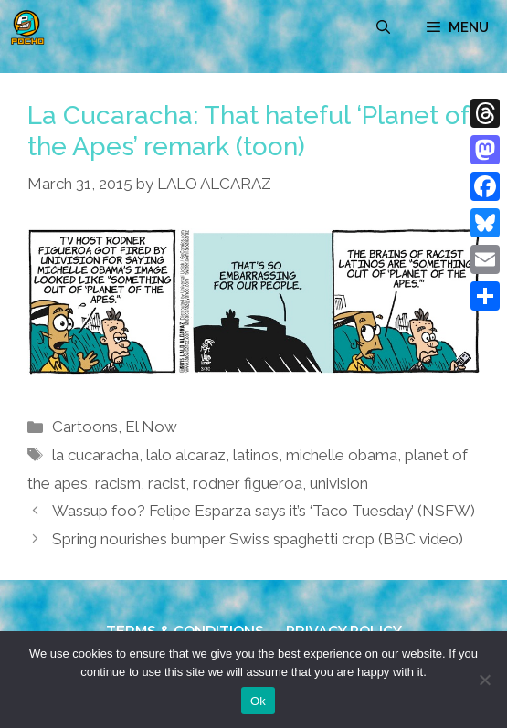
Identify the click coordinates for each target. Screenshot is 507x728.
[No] (484, 679)
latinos (256, 455)
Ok (258, 701)
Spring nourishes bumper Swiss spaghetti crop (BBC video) (257, 539)
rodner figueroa (247, 483)
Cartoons (85, 426)
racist (166, 483)
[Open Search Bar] (383, 27)
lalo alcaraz (186, 455)
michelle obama (341, 455)
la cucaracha (95, 455)
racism (118, 483)
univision (339, 483)
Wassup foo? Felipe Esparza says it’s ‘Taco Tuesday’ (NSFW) (263, 510)
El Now (151, 426)
